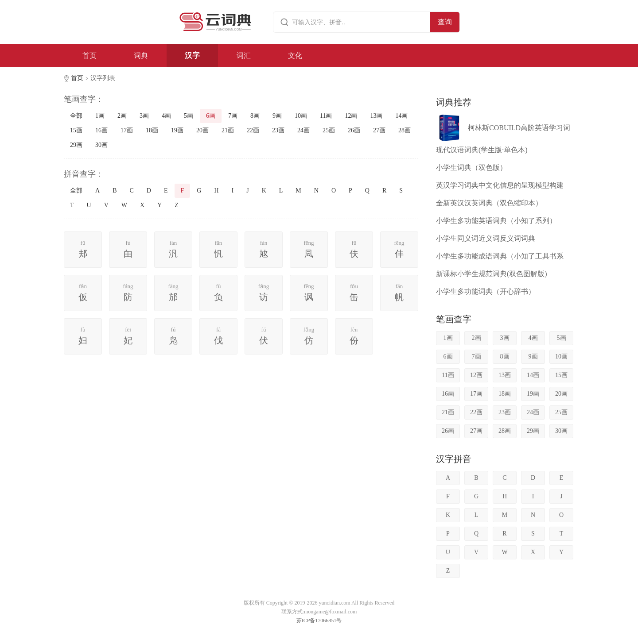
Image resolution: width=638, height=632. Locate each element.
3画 (144, 115)
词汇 (244, 55)
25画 (329, 130)
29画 (76, 145)
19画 (177, 130)
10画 (301, 115)
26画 (354, 130)
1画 (100, 115)
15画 (76, 130)
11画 (326, 115)
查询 (445, 22)
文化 (295, 55)
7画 (232, 115)
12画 (351, 115)
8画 (255, 115)
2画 (122, 115)
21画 (228, 130)
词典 (141, 55)
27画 (379, 130)
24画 (303, 130)
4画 (166, 115)
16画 (101, 130)
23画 (278, 130)
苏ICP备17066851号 (319, 620)
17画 (127, 130)
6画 (210, 115)
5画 (188, 115)
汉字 (192, 55)
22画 (253, 130)
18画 (152, 130)
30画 (101, 145)
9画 (277, 115)
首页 (89, 55)
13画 (376, 115)
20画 (202, 130)
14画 (401, 115)
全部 (76, 115)
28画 (404, 130)
